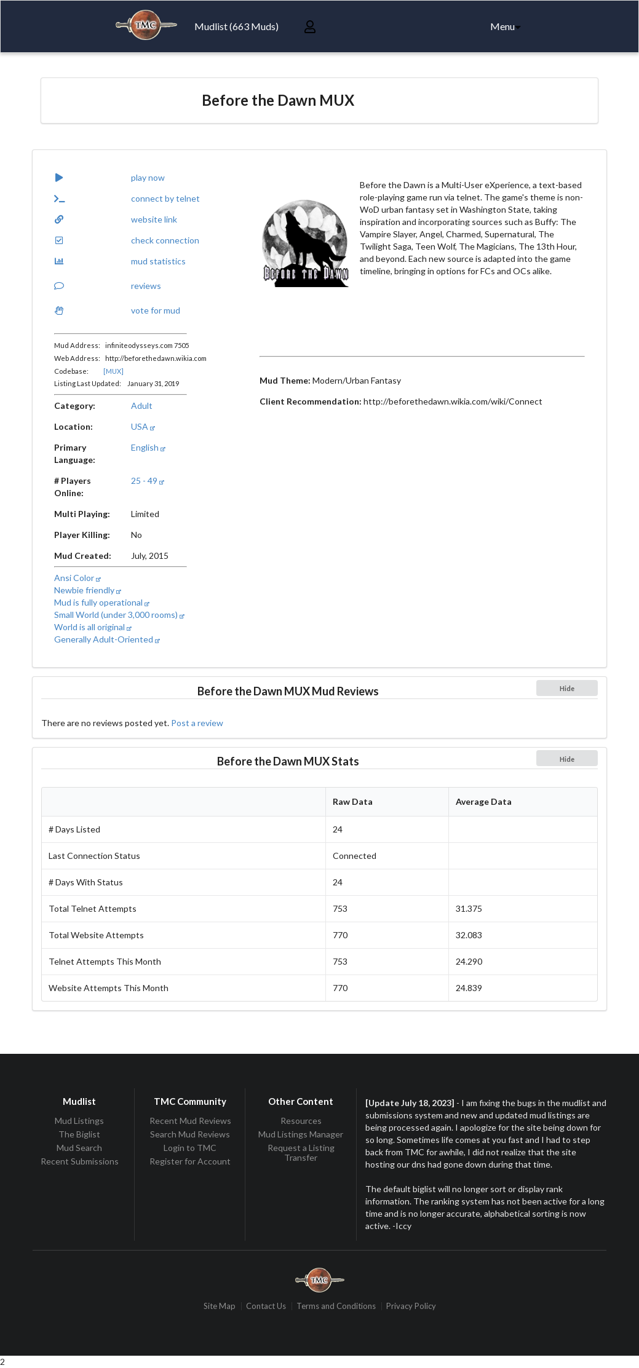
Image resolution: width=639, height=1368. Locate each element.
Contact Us (266, 1306)
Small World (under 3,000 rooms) (119, 614)
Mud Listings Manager (300, 1134)
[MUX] (113, 371)
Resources (301, 1121)
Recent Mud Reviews (190, 1121)
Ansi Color (77, 577)
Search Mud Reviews (190, 1134)
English (148, 447)
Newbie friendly (87, 590)
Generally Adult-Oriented (107, 639)
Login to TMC (190, 1147)
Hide (567, 688)
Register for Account (190, 1161)
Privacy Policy (411, 1306)
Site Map (220, 1306)
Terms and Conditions (336, 1306)
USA (143, 426)
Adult (142, 405)
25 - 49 (147, 480)
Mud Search (79, 1147)
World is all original (93, 627)
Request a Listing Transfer (301, 1152)
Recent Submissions (80, 1161)
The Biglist (79, 1134)
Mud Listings (79, 1121)
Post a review (197, 723)
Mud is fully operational (101, 602)
